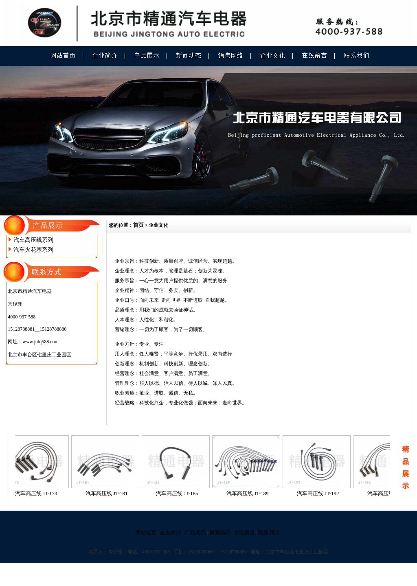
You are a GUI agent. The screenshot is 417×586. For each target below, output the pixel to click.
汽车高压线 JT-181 (108, 493)
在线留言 (244, 532)
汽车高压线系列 (33, 240)
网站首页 (145, 532)
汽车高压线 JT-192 (319, 493)
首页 (138, 225)
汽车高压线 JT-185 (179, 493)
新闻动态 (219, 532)
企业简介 (170, 532)
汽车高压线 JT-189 (249, 493)
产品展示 (195, 532)
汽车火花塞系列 (33, 250)
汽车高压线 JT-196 (390, 493)
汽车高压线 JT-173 (38, 493)
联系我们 (268, 532)
